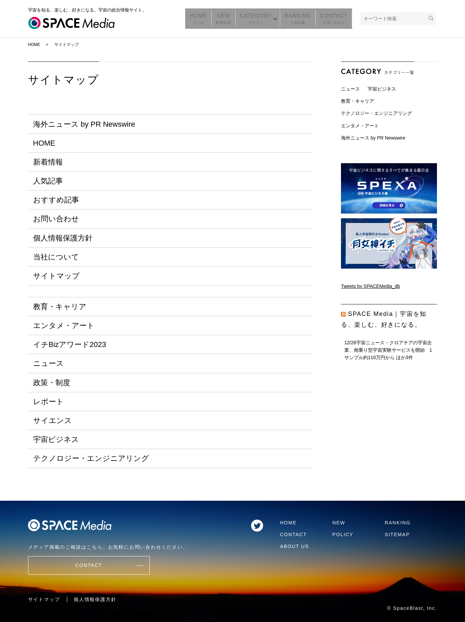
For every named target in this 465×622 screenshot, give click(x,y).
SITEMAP (397, 534)
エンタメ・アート (64, 325)
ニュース (48, 363)
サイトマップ (56, 276)
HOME (208, 18)
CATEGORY (261, 18)
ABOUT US (294, 546)
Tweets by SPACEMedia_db (370, 286)
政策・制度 (51, 382)
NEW (231, 18)
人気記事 (48, 181)
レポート (48, 401)
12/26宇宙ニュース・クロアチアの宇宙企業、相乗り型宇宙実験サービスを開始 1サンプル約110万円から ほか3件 (388, 350)
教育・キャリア (60, 306)
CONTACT (335, 18)
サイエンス (52, 420)
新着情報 (48, 162)
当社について (56, 257)
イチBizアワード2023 (69, 344)
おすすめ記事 (56, 200)
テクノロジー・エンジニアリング (91, 458)
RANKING (302, 18)
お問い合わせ (56, 219)
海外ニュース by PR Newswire (84, 124)
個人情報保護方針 (63, 238)
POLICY (343, 534)
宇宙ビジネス (56, 439)
